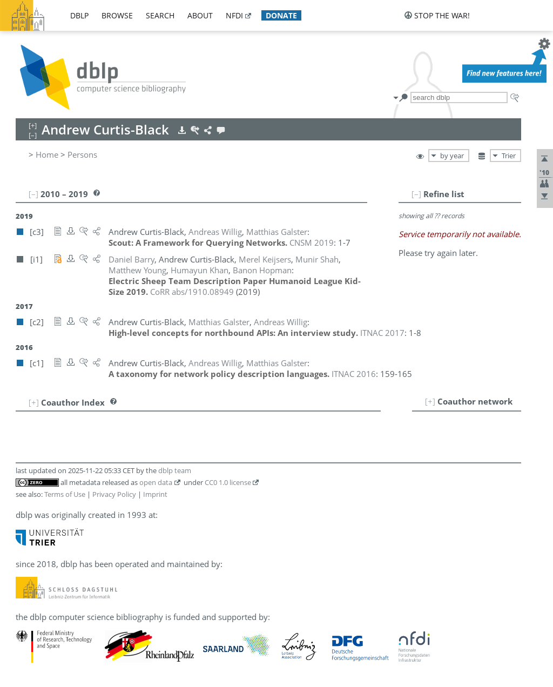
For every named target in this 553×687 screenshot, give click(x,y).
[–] (416, 193)
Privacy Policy (114, 494)
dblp (79, 15)
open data (155, 482)
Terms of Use (64, 494)
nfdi (234, 15)
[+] (430, 401)
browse (117, 15)
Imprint (155, 494)
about (200, 15)
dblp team (174, 470)
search (160, 15)
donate (281, 15)
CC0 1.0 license (228, 482)
